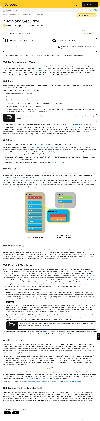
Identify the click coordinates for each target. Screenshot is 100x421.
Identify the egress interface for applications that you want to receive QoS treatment (51, 381)
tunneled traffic (39, 401)
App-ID (41, 70)
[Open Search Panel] (76, 5)
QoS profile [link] (81, 173)
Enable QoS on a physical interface (75, 334)
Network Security (14, 14)
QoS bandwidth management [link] (56, 147)
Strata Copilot (90, 4)
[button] (98, 336)
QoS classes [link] (79, 124)
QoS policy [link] (59, 173)
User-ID (50, 70)
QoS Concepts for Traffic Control (32, 14)
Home (5, 14)
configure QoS (91, 275)
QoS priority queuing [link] (35, 147)
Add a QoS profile (57, 162)
